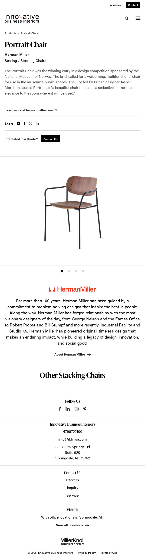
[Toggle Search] (127, 18)
